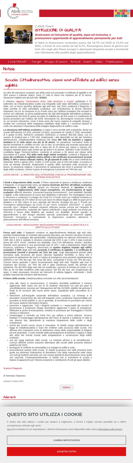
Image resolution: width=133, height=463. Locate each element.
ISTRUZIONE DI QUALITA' (58, 30)
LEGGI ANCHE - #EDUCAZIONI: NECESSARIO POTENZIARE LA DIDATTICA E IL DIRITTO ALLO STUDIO (47, 226)
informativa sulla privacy (110, 429)
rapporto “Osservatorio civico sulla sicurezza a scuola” (45, 101)
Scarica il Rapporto (12, 368)
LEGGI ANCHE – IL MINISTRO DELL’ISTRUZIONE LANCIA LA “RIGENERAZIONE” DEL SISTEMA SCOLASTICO (48, 175)
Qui (9, 429)
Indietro (66, 387)
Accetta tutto (66, 451)
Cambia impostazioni (66, 440)
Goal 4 (49, 26)
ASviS (41, 26)
